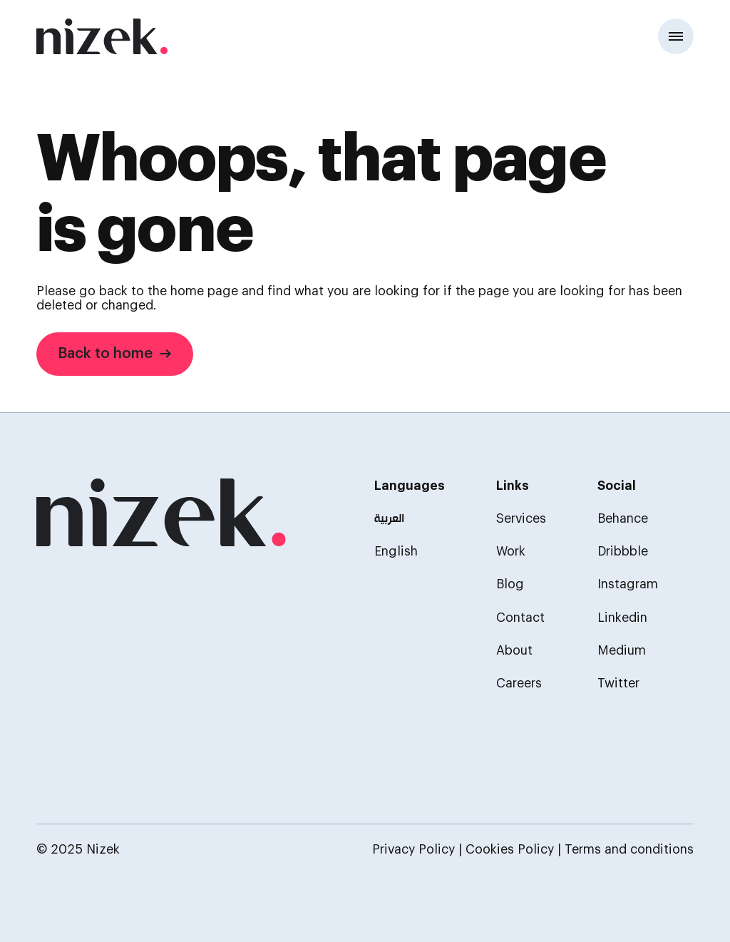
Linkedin (622, 618)
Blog (510, 584)
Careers (519, 683)
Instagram (627, 584)
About (514, 651)
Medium (621, 651)
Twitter (618, 683)
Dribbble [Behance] (622, 552)
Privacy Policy (413, 850)
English (396, 552)
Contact (520, 618)
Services (521, 519)
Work (510, 552)
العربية (389, 519)
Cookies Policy (510, 850)
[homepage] (161, 514)
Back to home (115, 353)
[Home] (102, 36)
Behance (622, 519)
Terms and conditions (629, 850)
